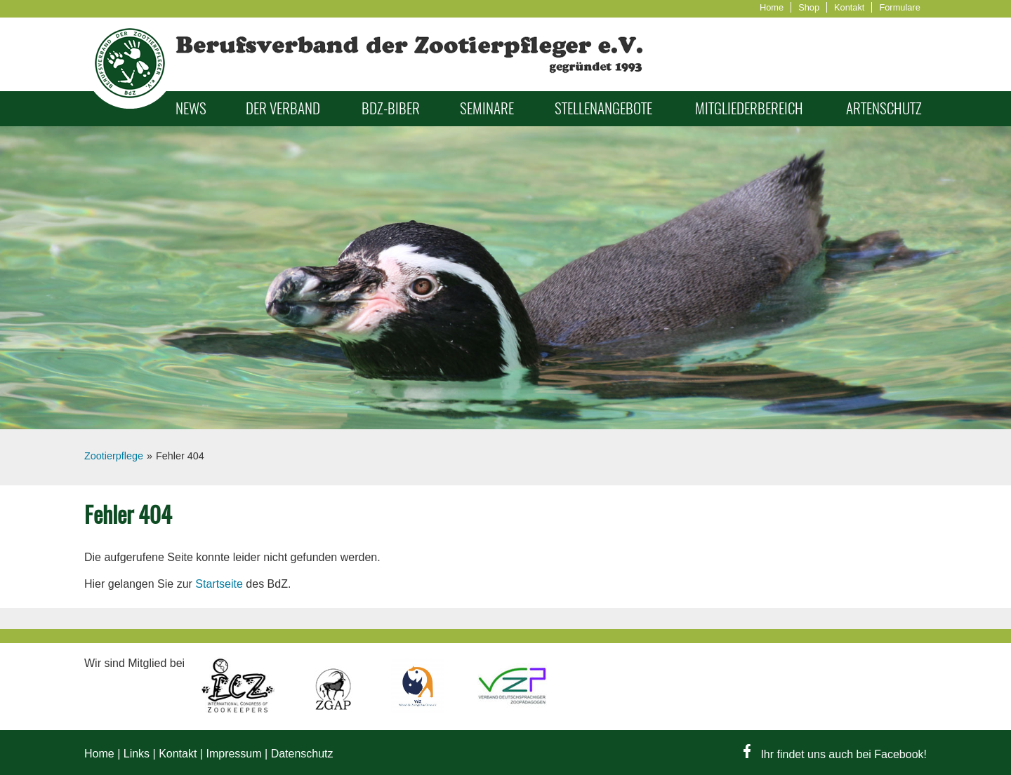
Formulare (899, 7)
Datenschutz (302, 754)
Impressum (233, 754)
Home (772, 7)
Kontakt (849, 7)
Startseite (219, 584)
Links (137, 754)
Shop (808, 7)
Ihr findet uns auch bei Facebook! (835, 754)
